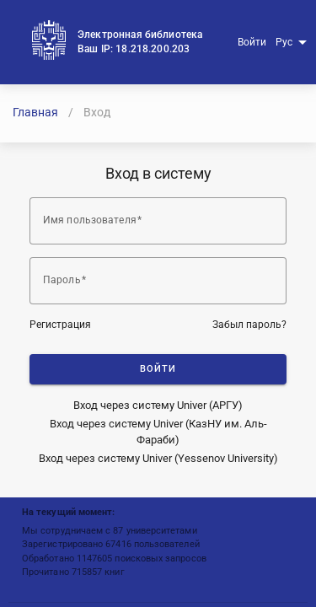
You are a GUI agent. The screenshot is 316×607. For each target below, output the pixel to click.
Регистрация (60, 324)
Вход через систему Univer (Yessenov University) (158, 458)
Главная (35, 112)
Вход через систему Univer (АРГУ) (158, 405)
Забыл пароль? (249, 324)
